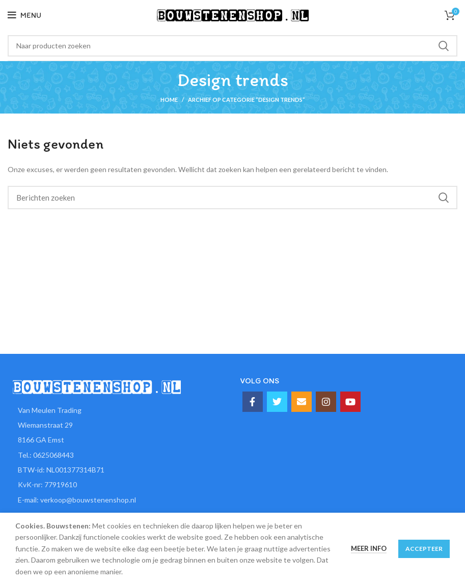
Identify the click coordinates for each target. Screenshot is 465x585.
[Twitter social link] (277, 402)
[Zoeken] (232, 46)
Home (169, 99)
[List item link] (116, 455)
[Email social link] (301, 402)
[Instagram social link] (326, 402)
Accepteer (424, 548)
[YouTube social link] (350, 402)
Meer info (369, 548)
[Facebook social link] (252, 402)
